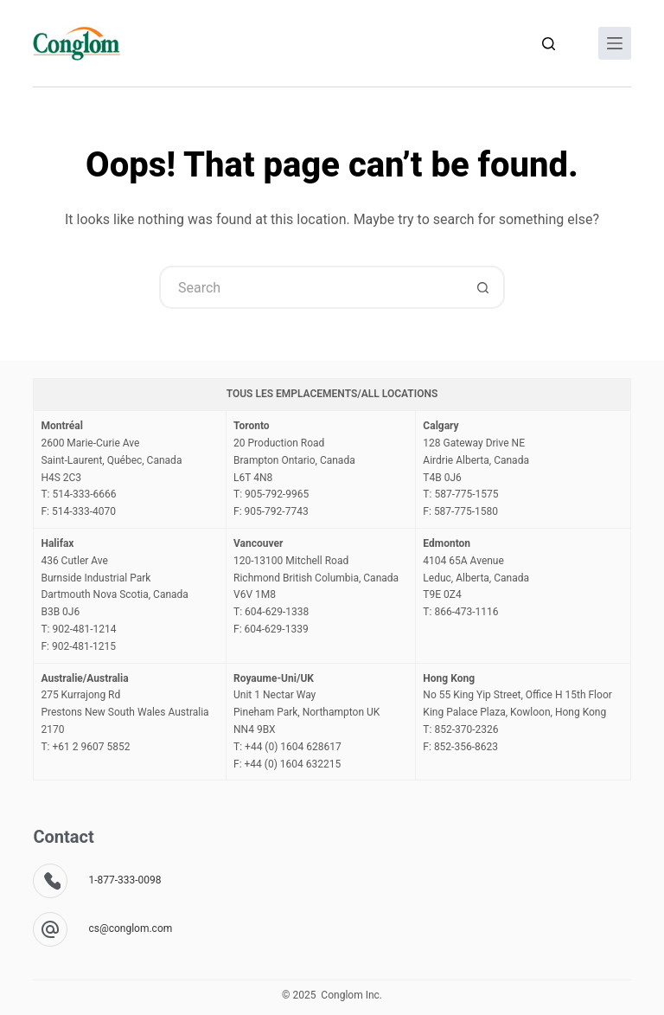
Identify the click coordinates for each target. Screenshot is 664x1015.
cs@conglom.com (130, 928)
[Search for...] (310, 287)
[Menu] (614, 43)
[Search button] (483, 287)
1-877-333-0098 (124, 880)
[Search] (548, 43)
